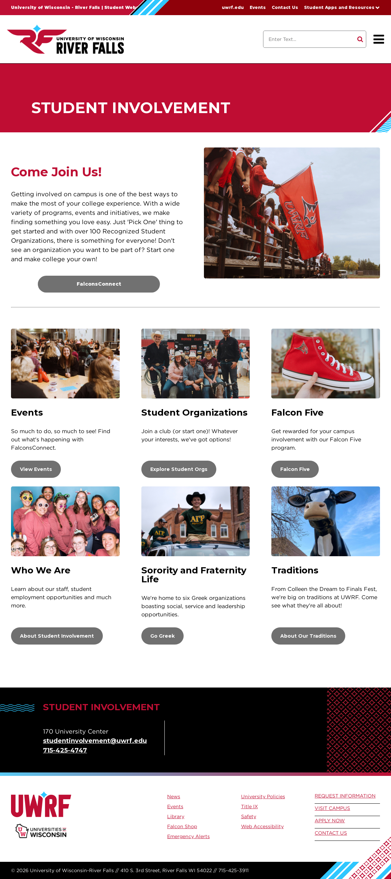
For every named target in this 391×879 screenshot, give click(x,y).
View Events (36, 469)
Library (175, 816)
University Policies (263, 796)
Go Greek (162, 636)
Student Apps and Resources (339, 7)
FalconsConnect (99, 284)
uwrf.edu (233, 7)
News (173, 796)
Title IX (249, 806)
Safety (248, 816)
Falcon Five (295, 469)
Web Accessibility (262, 826)
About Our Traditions (308, 636)
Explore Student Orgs (178, 469)
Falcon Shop (182, 826)
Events (258, 7)
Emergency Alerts (188, 836)
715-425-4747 (65, 750)
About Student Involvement (57, 636)
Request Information (345, 796)
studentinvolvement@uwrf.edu (95, 741)
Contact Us (285, 7)
